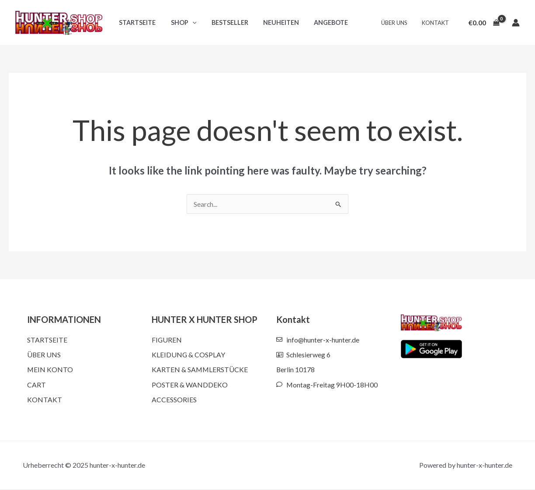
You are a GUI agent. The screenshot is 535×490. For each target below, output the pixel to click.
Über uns (399, 22)
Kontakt (436, 22)
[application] (188, 22)
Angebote (320, 22)
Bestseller (223, 22)
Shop (180, 22)
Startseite (136, 22)
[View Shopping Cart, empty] (484, 22)
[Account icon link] (516, 23)
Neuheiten (272, 22)
